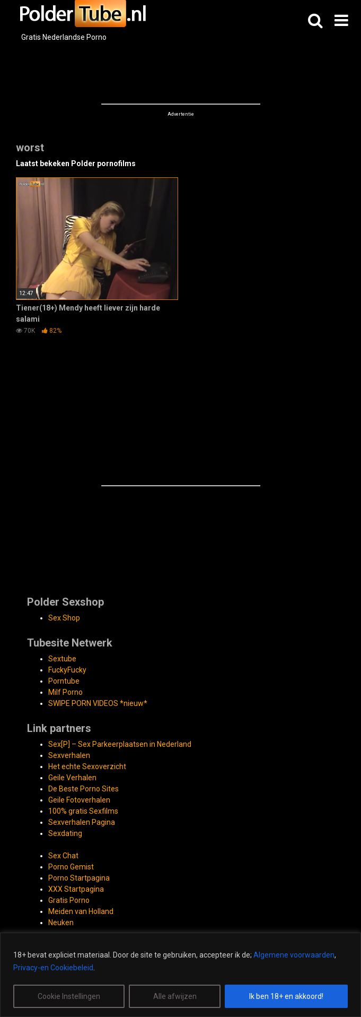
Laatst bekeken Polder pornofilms (76, 163)
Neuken (61, 922)
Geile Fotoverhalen (79, 800)
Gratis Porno (69, 900)
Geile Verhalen (72, 777)
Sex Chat (63, 855)
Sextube (62, 658)
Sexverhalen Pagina (81, 822)
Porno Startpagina (79, 878)
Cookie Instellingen (69, 996)
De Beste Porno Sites (83, 789)
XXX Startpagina (76, 889)
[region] (180, 975)
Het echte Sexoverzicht (87, 766)
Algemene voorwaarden (293, 955)
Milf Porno (65, 692)
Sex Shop (64, 618)
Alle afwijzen (175, 996)
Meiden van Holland (80, 911)
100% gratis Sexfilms (83, 811)
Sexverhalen (69, 755)
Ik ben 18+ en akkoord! (286, 996)
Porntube (64, 681)
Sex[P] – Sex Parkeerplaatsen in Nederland (119, 744)
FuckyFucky (67, 670)
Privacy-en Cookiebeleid (53, 967)
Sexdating (65, 833)
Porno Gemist (71, 867)
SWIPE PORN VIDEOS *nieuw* (97, 703)
